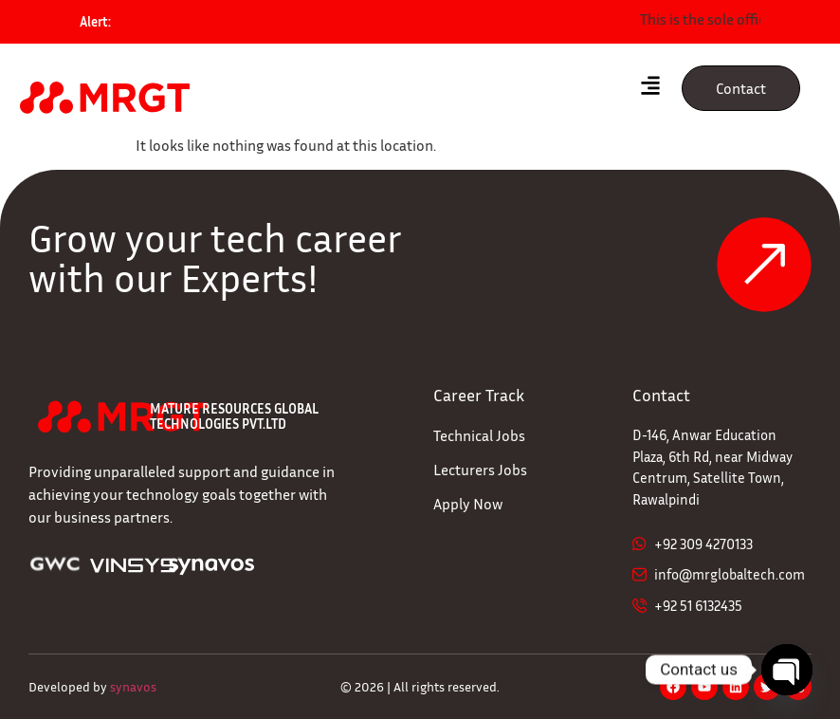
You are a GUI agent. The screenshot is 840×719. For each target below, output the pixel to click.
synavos (133, 686)
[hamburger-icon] (651, 88)
